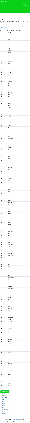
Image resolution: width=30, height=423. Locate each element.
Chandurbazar (4, 403)
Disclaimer (16, 417)
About (24, 10)
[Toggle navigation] (29, 1)
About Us (7, 417)
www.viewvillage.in (15, 419)
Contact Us (12, 417)
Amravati (3, 395)
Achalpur (3, 393)
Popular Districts (25, 5)
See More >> (4, 413)
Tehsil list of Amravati (3, 27)
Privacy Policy (21, 417)
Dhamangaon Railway (5, 409)
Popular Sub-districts (26, 7)
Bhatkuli (3, 399)
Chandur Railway (4, 401)
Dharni (3, 411)
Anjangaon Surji (4, 397)
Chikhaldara (3, 405)
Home (24, 3)
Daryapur (3, 407)
